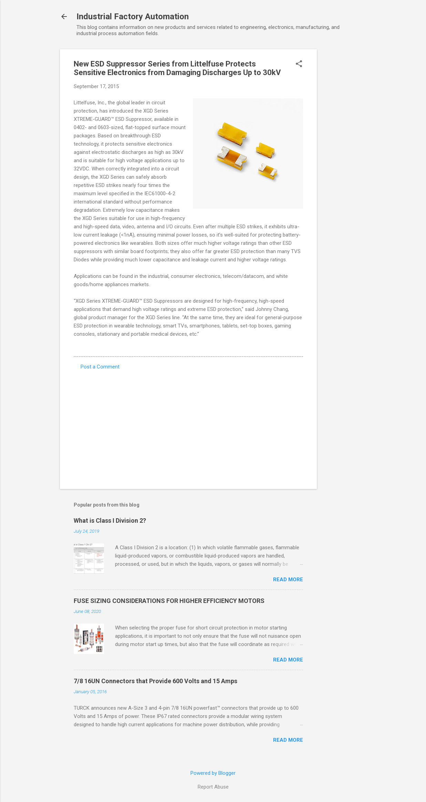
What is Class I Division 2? (110, 520)
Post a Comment (100, 367)
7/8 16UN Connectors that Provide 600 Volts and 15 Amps (155, 681)
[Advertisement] (344, 152)
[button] (299, 64)
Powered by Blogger (213, 773)
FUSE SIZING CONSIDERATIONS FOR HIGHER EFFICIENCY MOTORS (169, 600)
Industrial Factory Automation (132, 16)
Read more (288, 579)
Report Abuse (213, 787)
